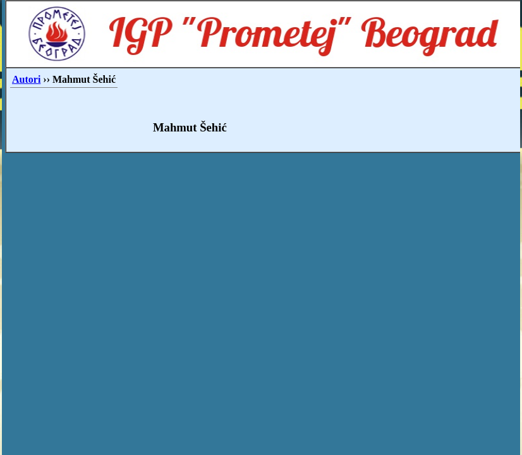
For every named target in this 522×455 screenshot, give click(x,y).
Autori (26, 79)
